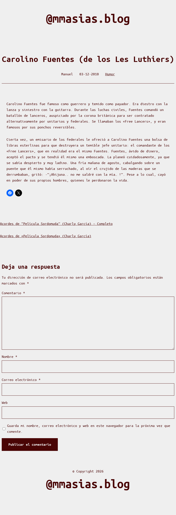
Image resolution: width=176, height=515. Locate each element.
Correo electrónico (21, 380)
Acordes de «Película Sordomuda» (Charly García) (45, 236)
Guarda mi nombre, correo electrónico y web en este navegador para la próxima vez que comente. (88, 428)
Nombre (9, 356)
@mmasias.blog (88, 18)
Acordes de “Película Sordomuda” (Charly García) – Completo (56, 223)
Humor (110, 74)
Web (5, 402)
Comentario (13, 293)
